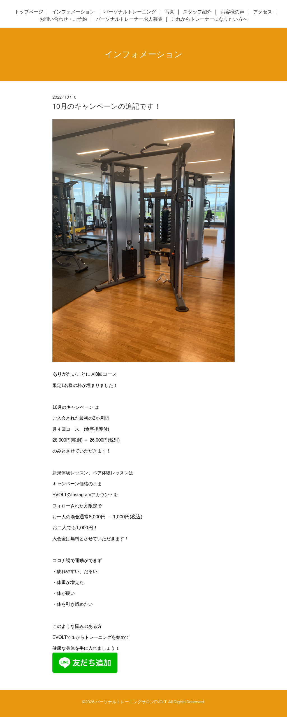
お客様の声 (232, 12)
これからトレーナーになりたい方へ (209, 19)
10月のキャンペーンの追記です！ (106, 106)
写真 (169, 12)
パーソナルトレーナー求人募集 (129, 19)
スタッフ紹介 (197, 12)
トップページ (29, 12)
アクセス (262, 12)
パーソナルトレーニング (130, 12)
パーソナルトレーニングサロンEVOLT (130, 702)
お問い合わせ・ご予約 (63, 19)
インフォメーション (73, 12)
